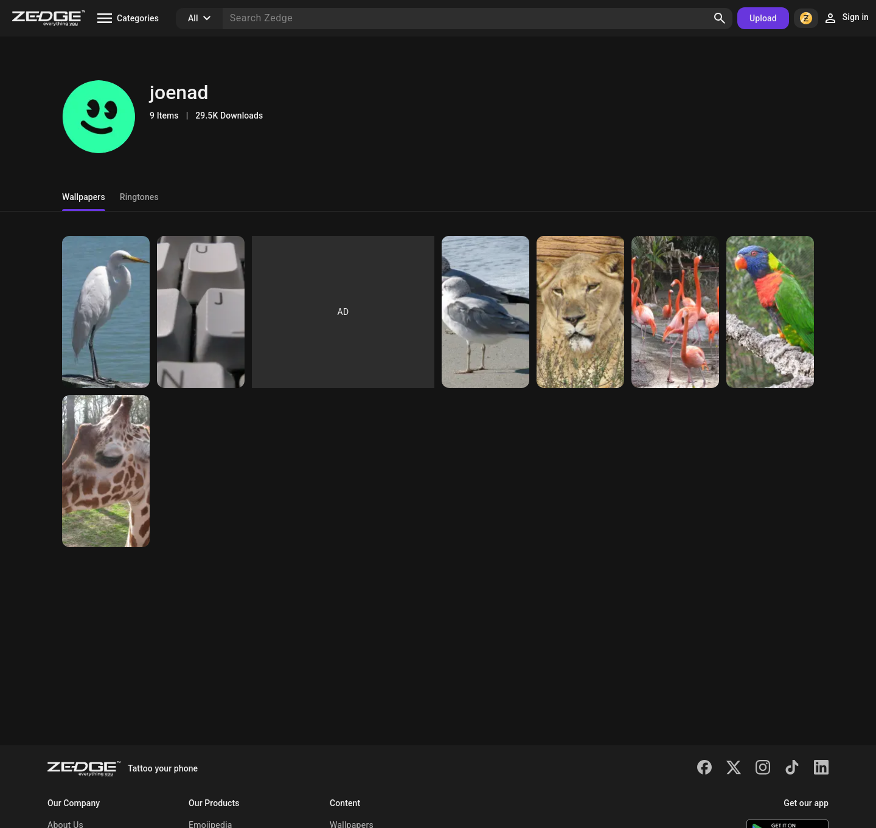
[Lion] (580, 312)
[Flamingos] (675, 312)
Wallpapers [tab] (83, 197)
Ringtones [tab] (139, 197)
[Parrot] (770, 312)
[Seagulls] (485, 312)
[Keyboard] (201, 312)
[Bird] (106, 312)
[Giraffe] (106, 471)
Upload (763, 18)
